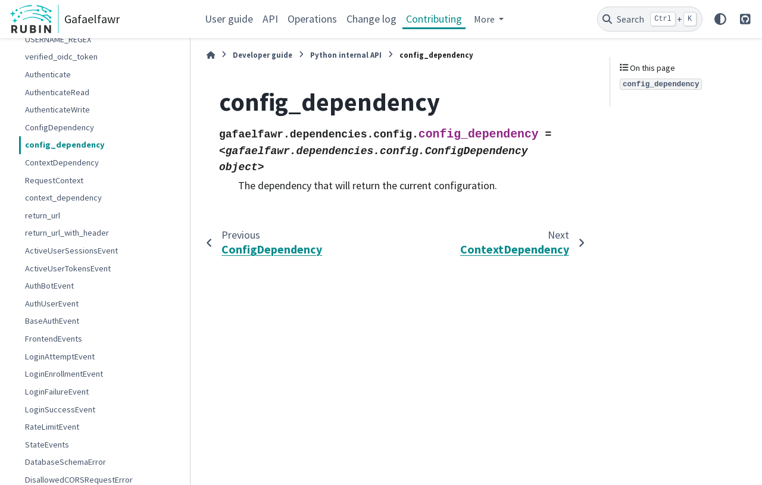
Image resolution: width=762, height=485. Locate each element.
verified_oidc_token (61, 56)
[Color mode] (720, 19)
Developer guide (262, 55)
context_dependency (63, 197)
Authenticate (48, 74)
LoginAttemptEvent (60, 356)
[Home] (211, 55)
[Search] (649, 19)
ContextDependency (62, 162)
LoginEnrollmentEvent (64, 373)
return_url (42, 215)
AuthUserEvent (52, 303)
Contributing (434, 19)
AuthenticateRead (57, 92)
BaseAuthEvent (52, 320)
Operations (312, 19)
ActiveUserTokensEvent (68, 268)
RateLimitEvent (52, 426)
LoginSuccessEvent (60, 409)
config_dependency (65, 144)
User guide (229, 19)
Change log (371, 19)
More (485, 19)
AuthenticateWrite (57, 109)
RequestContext (54, 180)
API (270, 19)
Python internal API (346, 55)
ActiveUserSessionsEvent (71, 250)
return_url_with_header (67, 232)
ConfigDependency (59, 127)
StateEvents (47, 444)
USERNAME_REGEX (58, 39)
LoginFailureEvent (57, 391)
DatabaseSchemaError (65, 461)
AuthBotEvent (49, 285)
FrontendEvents (53, 338)
